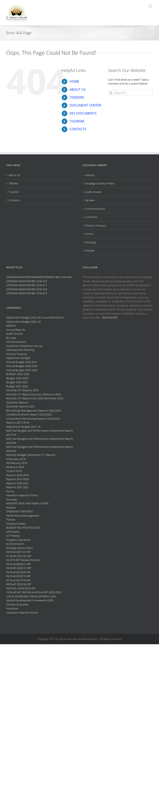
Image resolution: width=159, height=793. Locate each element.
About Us (14, 175)
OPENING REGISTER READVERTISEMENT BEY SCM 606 (39, 277)
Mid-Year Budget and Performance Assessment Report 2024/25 (39, 449)
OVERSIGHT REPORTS (19, 511)
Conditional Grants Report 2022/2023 (29, 414)
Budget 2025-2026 (17, 378)
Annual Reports (15, 330)
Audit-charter (93, 192)
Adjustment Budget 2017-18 (23, 427)
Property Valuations (18, 540)
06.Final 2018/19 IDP (18, 576)
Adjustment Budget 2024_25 (23, 321)
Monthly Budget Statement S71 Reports (30, 455)
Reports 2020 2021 (17, 483)
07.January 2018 (15, 459)
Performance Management (22, 515)
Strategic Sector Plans (19, 548)
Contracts (91, 217)
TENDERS (77, 97)
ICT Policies (13, 536)
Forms (89, 234)
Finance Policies (15, 523)
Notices (90, 250)
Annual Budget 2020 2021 (21, 362)
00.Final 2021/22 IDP (18, 552)
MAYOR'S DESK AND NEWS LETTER (27, 503)
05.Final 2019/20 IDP (18, 572)
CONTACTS (78, 129)
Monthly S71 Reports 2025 (22, 390)
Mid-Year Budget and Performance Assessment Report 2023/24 (39, 441)
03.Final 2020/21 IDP (18, 564)
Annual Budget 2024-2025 (21, 366)
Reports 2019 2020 (17, 479)
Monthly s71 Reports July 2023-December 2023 (34, 398)
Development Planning (20, 350)
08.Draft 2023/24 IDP (18, 584)
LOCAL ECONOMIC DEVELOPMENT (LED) (31, 596)
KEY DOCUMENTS (83, 113)
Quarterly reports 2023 (20, 406)
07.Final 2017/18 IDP (18, 580)
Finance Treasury (95, 225)
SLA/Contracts (15, 544)
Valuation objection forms (22, 495)
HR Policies (13, 532)
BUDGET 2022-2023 (17, 374)
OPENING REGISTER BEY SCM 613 (26, 293)
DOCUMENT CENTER (85, 105)
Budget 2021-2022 (17, 386)
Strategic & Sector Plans (99, 183)
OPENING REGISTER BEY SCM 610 (26, 289)
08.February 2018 (16, 463)
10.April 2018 (14, 471)
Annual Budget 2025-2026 (21, 370)
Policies (10, 519)
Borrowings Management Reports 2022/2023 (33, 410)
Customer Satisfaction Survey (24, 346)
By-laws (90, 200)
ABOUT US (78, 89)
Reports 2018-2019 (17, 475)
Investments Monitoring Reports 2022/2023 (33, 418)
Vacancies (12, 608)
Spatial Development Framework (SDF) (30, 600)
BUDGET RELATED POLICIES (23, 527)
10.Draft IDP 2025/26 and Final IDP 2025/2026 (33, 592)
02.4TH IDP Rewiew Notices (23, 560)
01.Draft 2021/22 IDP (18, 556)
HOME (74, 81)
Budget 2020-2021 (17, 382)
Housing (90, 242)
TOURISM (77, 121)
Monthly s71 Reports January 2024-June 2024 (33, 394)
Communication (95, 209)
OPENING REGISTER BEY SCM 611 (26, 285)
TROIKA (13, 183)
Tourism (14, 192)
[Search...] (130, 93)
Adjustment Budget (18, 358)
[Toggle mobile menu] (150, 6)
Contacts (14, 200)
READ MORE (109, 317)
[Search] (111, 93)
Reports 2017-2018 (17, 422)
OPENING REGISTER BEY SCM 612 (26, 281)
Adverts (90, 175)
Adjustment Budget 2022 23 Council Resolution (35, 317)
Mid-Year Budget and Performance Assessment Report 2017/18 (39, 433)
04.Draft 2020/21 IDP (18, 568)
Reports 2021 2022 (17, 487)
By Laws (11, 338)
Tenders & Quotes (17, 604)
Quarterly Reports (17, 402)
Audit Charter (14, 333)
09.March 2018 (15, 467)
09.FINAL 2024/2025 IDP (20, 588)
